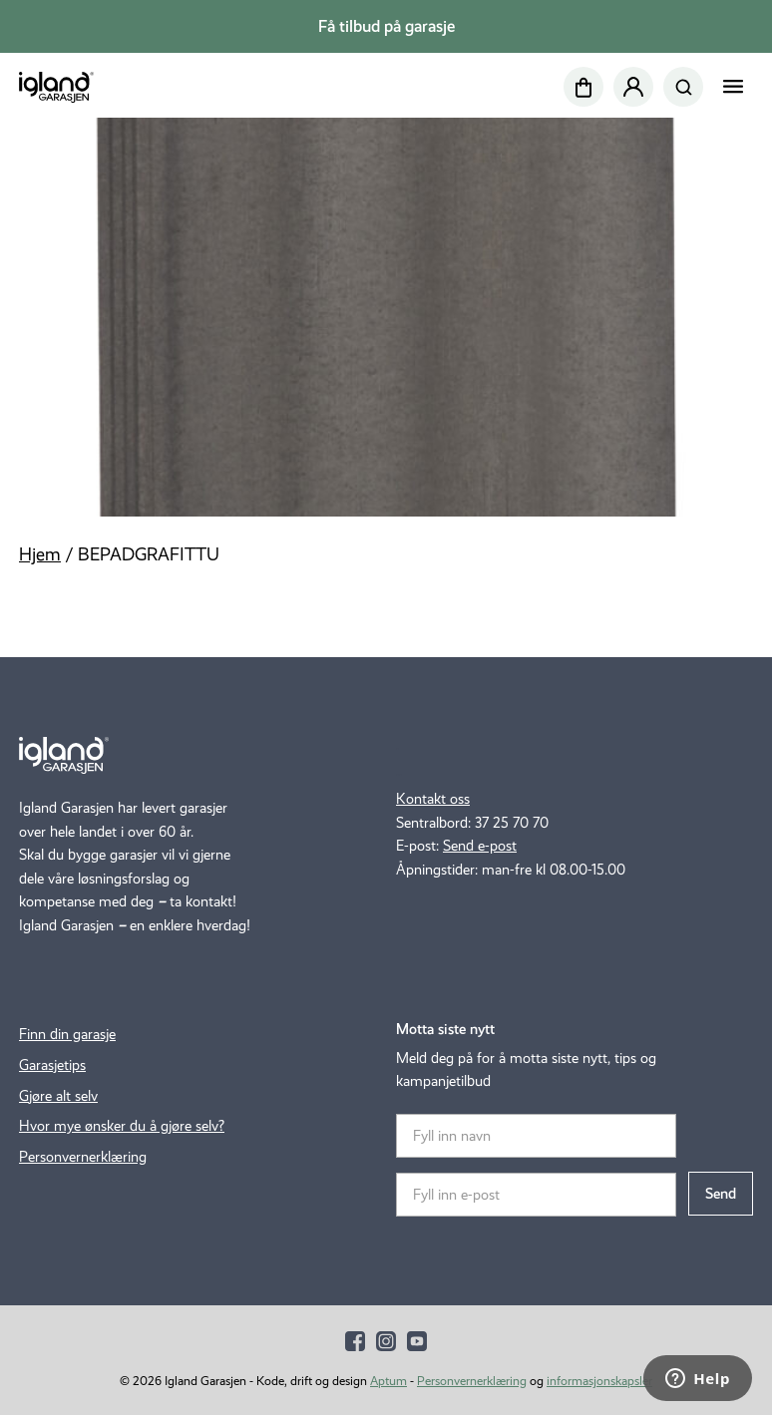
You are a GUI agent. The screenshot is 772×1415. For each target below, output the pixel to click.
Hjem (40, 554)
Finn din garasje (67, 1034)
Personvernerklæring (83, 1157)
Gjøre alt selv (58, 1096)
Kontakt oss (433, 799)
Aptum (388, 1380)
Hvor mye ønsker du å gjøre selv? (121, 1126)
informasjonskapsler (599, 1380)
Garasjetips (52, 1065)
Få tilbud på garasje (386, 26)
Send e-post (480, 846)
